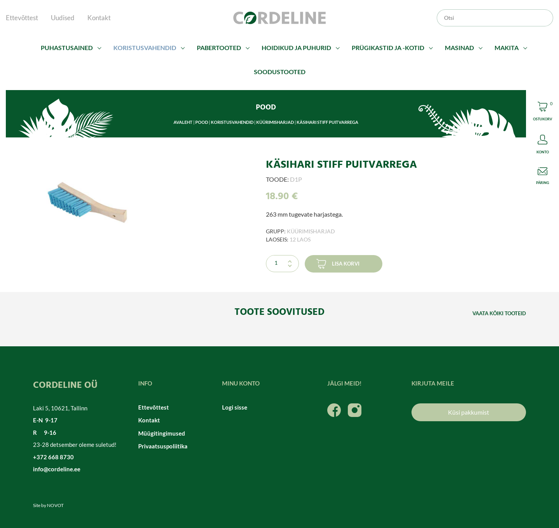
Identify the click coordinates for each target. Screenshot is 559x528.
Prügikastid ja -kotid (388, 47)
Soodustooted (280, 71)
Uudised (63, 18)
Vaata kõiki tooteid (499, 313)
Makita (507, 47)
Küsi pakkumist (468, 412)
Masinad (459, 47)
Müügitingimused (161, 433)
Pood (201, 122)
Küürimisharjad (275, 122)
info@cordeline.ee (56, 468)
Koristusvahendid (144, 47)
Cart (542, 112)
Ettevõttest (22, 18)
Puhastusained (67, 47)
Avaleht (183, 122)
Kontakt (99, 18)
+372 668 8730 (53, 456)
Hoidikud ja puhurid (296, 47)
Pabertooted (219, 47)
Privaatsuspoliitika (162, 446)
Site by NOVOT (48, 505)
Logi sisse (234, 407)
